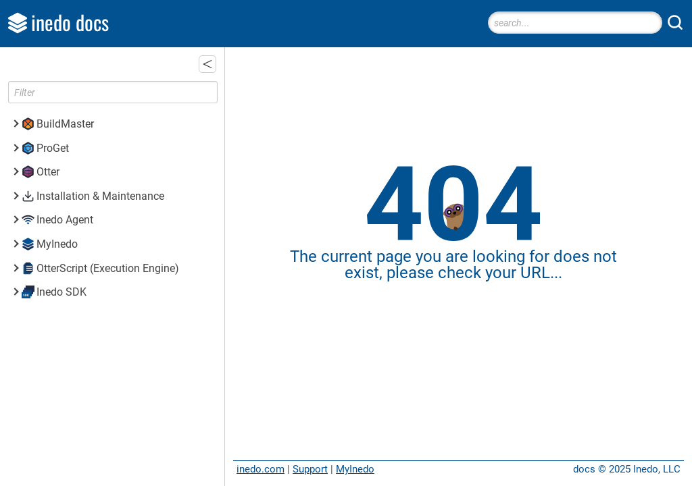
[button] (207, 64)
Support (310, 469)
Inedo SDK (61, 292)
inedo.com (261, 469)
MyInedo (355, 469)
